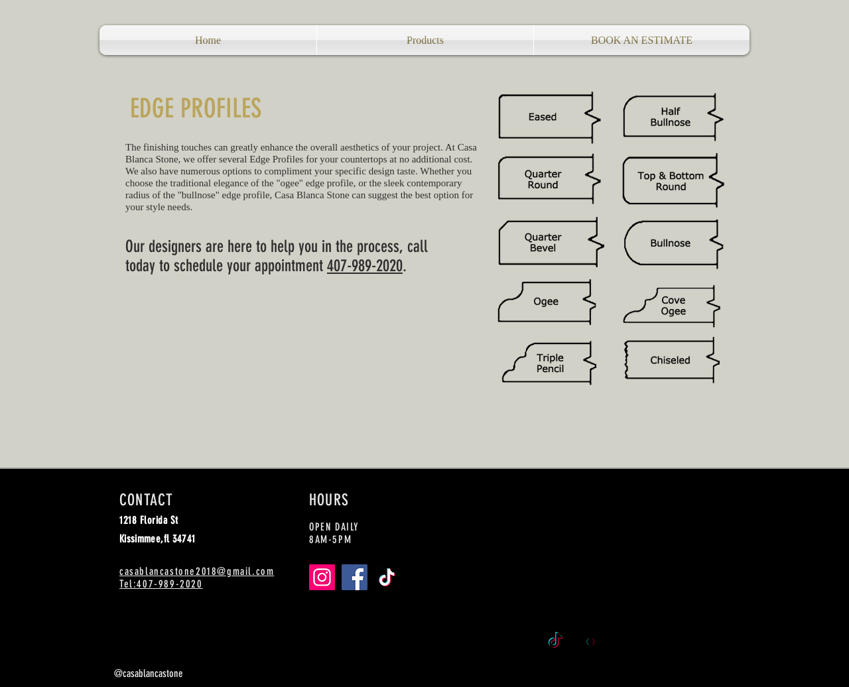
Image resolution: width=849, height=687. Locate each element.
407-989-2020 (365, 265)
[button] (425, 40)
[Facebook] (354, 577)
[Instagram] (322, 577)
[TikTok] (387, 577)
